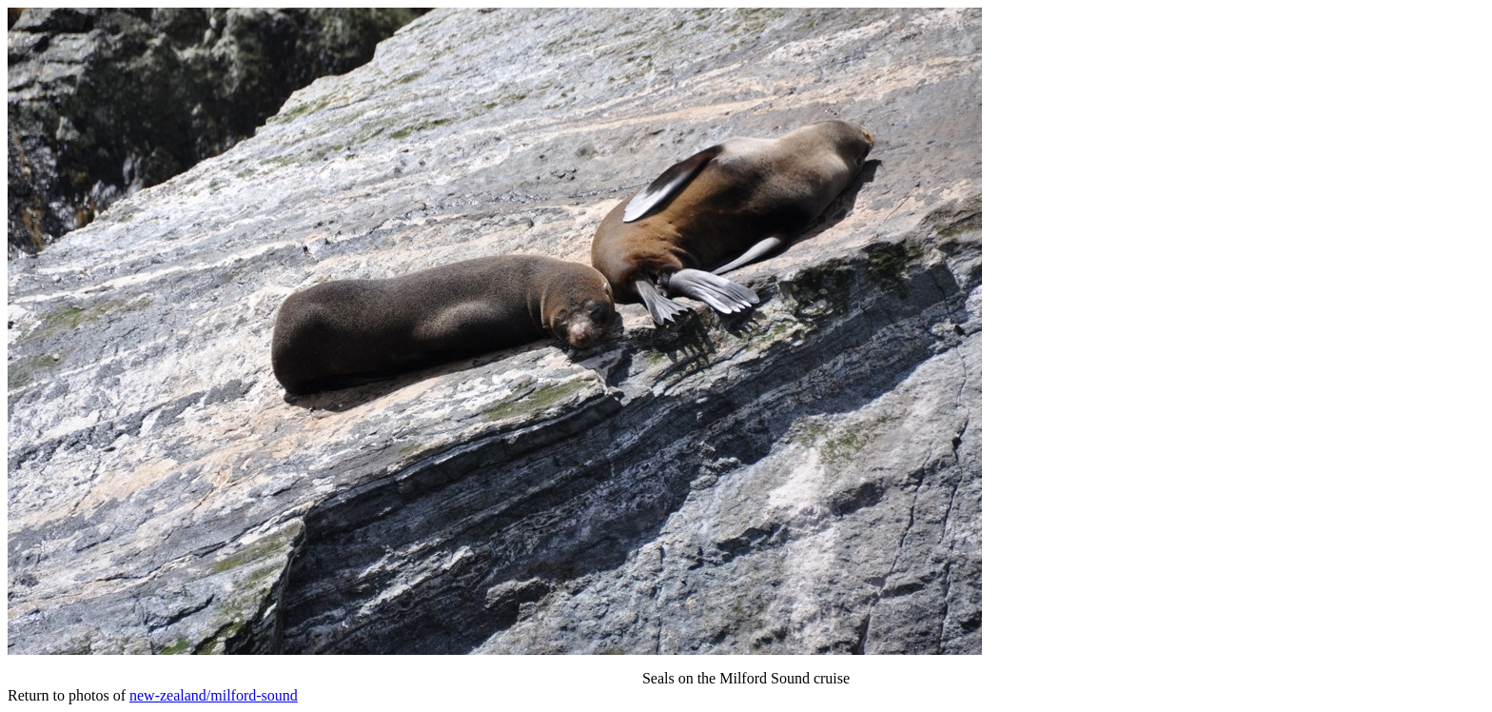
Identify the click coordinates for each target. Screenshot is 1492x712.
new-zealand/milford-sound (213, 695)
